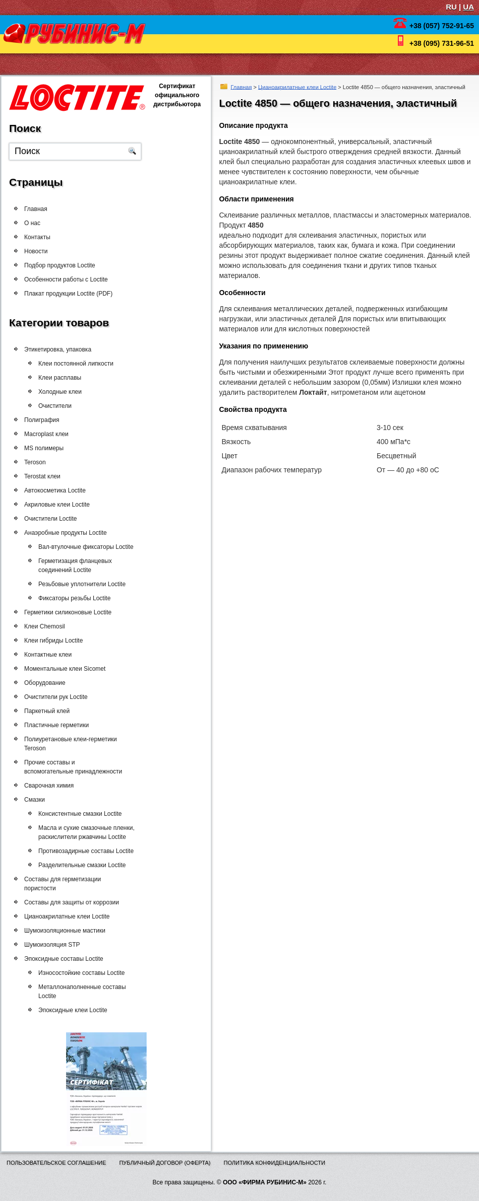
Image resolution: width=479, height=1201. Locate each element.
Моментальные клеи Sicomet (68, 668)
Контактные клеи (51, 654)
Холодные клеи (61, 391)
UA (468, 7)
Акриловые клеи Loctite (60, 504)
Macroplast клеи (49, 434)
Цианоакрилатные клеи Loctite (297, 87)
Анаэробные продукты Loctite (69, 532)
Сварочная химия (52, 785)
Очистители (58, 405)
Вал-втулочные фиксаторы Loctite (93, 546)
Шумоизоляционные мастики (68, 930)
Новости (35, 251)
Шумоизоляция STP (56, 944)
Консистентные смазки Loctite (87, 813)
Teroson (38, 462)
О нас (32, 223)
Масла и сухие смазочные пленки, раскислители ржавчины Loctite (93, 832)
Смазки (38, 799)
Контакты (37, 237)
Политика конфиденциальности (274, 1163)
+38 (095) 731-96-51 (441, 43)
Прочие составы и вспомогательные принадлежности (77, 767)
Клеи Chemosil (48, 626)
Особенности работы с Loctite (66, 279)
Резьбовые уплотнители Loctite (89, 584)
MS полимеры (47, 448)
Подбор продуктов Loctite (59, 265)
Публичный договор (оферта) (164, 1163)
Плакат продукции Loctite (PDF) (68, 293)
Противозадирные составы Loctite (93, 851)
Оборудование (48, 682)
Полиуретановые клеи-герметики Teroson (74, 744)
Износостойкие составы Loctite (88, 972)
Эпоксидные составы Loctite (67, 958)
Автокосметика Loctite (58, 490)
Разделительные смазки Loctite (89, 865)
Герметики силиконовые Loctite (71, 612)
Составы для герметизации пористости (66, 884)
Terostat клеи (45, 476)
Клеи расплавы (60, 377)
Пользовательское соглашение (56, 1163)
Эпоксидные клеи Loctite (79, 1010)
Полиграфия (45, 419)
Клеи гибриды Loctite (57, 640)
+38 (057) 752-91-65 (441, 26)
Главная (241, 87)
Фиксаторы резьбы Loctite (81, 598)
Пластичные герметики (60, 725)
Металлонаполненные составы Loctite (89, 991)
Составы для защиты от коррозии (75, 902)
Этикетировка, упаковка (57, 349)
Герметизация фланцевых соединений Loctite (82, 565)
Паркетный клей (50, 711)
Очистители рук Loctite (59, 696)
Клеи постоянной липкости (76, 363)
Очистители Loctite (54, 518)
